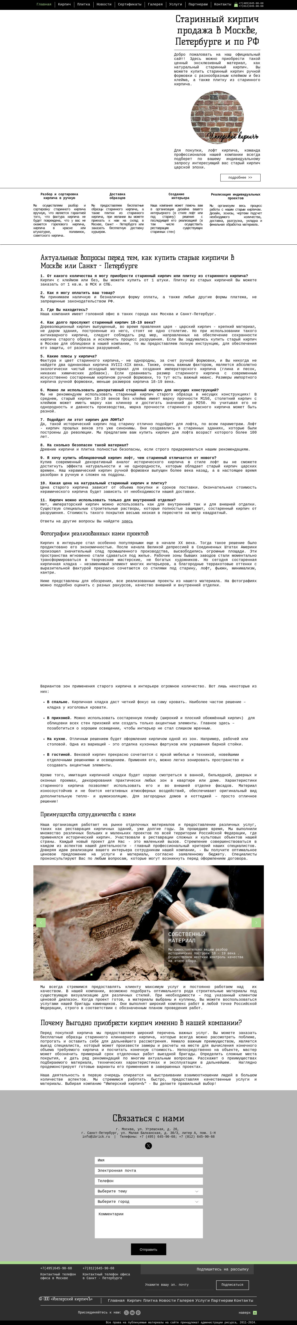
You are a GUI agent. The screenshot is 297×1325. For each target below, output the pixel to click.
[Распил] (110, 975)
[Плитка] (150, 1301)
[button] (236, 4)
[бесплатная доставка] (199, 975)
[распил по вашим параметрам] (180, 975)
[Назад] (41, 923)
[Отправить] (148, 1249)
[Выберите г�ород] (149, 1201)
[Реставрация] (117, 975)
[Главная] (116, 1301)
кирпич (83, 327)
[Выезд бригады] (142, 975)
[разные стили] (193, 975)
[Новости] (167, 1301)
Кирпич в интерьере (61, 543)
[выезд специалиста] (149, 975)
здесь (127, 521)
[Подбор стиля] (136, 975)
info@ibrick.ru (96, 1137)
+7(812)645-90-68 (251, 6)
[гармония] (174, 975)
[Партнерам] (222, 1301)
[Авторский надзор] (168, 975)
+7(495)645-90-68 (251, 3)
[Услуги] (203, 1301)
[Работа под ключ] (130, 975)
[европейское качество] (206, 975)
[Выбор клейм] (98, 975)
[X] (126, 1312)
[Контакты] (244, 1301)
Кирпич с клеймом (59, 280)
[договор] (155, 975)
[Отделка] (104, 975)
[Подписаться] (232, 1285)
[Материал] (91, 975)
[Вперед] (256, 923)
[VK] (132, 1312)
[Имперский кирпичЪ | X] (148, 1145)
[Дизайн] (123, 975)
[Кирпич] (134, 1301)
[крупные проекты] (161, 975)
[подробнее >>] (240, 177)
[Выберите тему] (149, 1191)
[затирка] (187, 975)
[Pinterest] (138, 1312)
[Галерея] (186, 1301)
